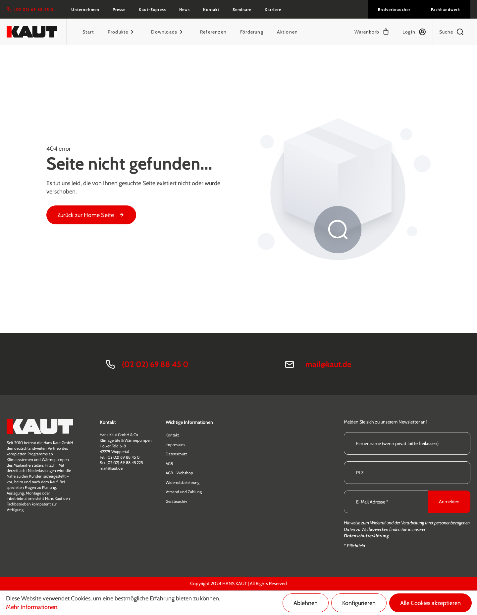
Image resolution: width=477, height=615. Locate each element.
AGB (169, 463)
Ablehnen (305, 603)
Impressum (175, 444)
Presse (119, 9)
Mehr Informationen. (32, 607)
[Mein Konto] (414, 32)
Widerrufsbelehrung (182, 482)
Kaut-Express (152, 9)
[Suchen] (451, 32)
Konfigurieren (359, 603)
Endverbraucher (394, 9)
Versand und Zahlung (184, 491)
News (184, 9)
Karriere (273, 9)
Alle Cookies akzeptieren (430, 603)
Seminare (242, 9)
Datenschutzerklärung (366, 536)
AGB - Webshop (179, 472)
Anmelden (449, 501)
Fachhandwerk (445, 9)
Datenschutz (176, 453)
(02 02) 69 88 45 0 (155, 364)
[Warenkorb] (372, 32)
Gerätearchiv (176, 501)
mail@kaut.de (328, 364)
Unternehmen (85, 9)
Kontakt (211, 9)
